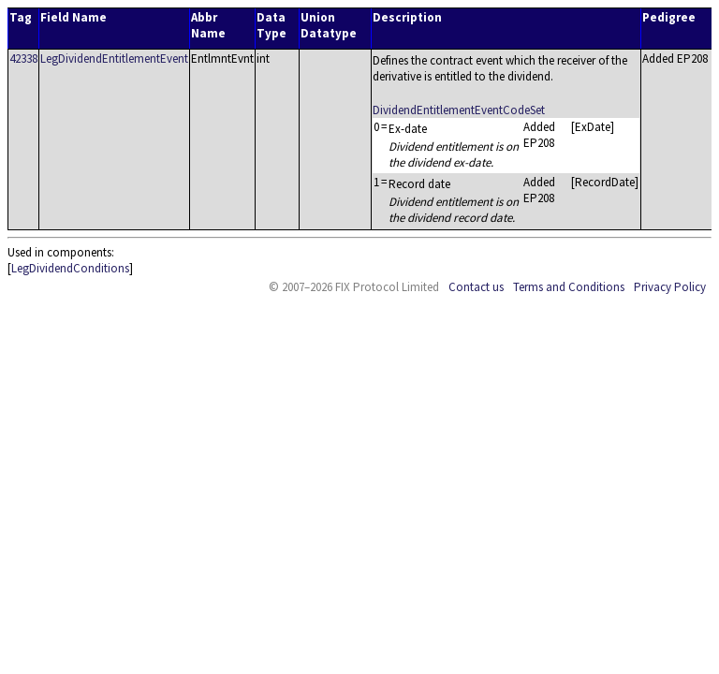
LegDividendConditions (70, 268)
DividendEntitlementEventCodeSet (459, 110)
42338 (23, 58)
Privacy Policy (670, 287)
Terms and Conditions (568, 287)
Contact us (476, 287)
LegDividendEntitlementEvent (114, 58)
